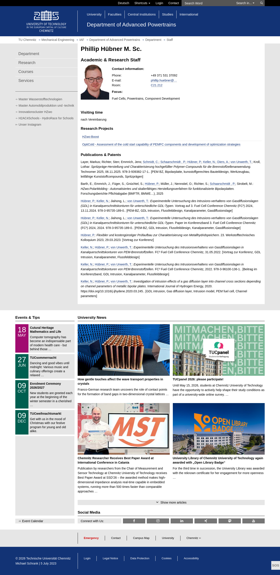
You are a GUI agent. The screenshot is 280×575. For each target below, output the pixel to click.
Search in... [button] (245, 3)
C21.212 (157, 85)
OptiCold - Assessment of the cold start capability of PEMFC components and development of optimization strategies (161, 144)
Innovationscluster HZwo (35, 112)
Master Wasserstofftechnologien (40, 99)
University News (92, 317)
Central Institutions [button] (142, 14)
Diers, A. (223, 162)
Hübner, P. (194, 162)
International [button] (189, 14)
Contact (173, 3)
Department (28, 54)
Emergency (91, 538)
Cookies (167, 558)
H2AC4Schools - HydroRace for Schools (46, 118)
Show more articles (173, 502)
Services (26, 80)
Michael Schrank (27, 563)
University (168, 538)
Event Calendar (32, 521)
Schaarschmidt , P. (173, 162)
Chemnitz (192, 538)
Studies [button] (167, 14)
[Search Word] (207, 3)
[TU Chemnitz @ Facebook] (134, 520)
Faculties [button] (115, 14)
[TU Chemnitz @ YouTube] (253, 520)
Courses (25, 71)
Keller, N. (209, 162)
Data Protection (139, 558)
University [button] (94, 14)
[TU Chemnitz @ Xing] (205, 520)
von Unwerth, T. (241, 162)
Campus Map (141, 538)
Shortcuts (142, 3)
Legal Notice (110, 558)
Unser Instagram (30, 124)
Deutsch (123, 3)
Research (26, 63)
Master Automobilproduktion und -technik (46, 105)
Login (159, 3)
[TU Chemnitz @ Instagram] (158, 520)
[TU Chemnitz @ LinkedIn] (182, 520)
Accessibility (191, 558)
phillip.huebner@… (164, 80)
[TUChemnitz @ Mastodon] (230, 520)
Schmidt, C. (151, 162)
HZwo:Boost (90, 137)
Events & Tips (27, 317)
